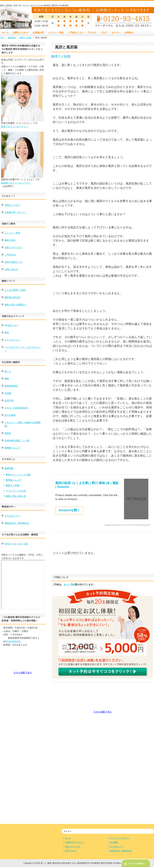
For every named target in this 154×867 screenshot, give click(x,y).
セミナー (115, 32)
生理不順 (8, 400)
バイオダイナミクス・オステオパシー (22, 349)
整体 (6, 332)
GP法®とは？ (11, 325)
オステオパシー (12, 340)
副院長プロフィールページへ (16, 183)
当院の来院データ (13, 262)
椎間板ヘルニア (12, 448)
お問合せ (128, 32)
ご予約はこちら (76, 32)
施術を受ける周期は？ (15, 304)
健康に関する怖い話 (16, 496)
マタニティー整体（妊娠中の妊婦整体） (22, 424)
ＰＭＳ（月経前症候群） (16, 408)
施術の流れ (10, 240)
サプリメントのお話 (16, 490)
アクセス (92, 32)
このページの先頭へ (136, 863)
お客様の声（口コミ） (15, 212)
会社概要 (114, 842)
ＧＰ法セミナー (12, 515)
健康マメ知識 (60, 56)
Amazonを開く (69, 510)
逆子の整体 (10, 415)
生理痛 (7, 393)
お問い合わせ (11, 269)
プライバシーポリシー (120, 838)
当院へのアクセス (13, 247)
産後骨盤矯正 (11, 386)
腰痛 (6, 378)
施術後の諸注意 (12, 297)
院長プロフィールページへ (14, 126)
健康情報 (8, 468)
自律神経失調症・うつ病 (16, 440)
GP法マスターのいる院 (16, 543)
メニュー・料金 (56, 32)
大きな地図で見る (103, 711)
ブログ (104, 32)
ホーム (5, 32)
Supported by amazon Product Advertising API (127, 525)
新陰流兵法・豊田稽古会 (16, 523)
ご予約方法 (10, 254)
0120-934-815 (13, 641)
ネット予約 (69, 584)
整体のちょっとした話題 (18, 474)
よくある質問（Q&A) (15, 290)
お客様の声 (38, 32)
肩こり (7, 371)
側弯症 (7, 433)
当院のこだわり (21, 32)
